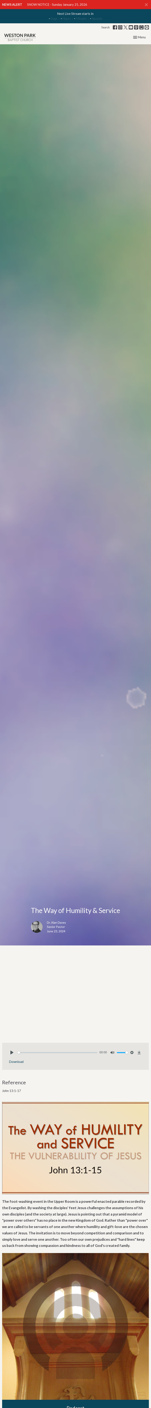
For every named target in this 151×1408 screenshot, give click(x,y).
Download (16, 1062)
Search (105, 27)
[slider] (57, 1053)
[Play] (11, 1052)
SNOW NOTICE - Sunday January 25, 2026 (57, 4)
